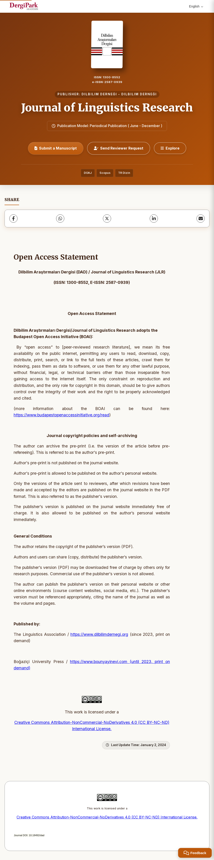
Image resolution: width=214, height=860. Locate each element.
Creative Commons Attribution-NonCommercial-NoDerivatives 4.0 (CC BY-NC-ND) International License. (107, 817)
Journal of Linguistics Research (107, 107)
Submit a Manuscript (56, 148)
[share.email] (201, 218)
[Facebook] (13, 218)
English (196, 6)
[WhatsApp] (60, 218)
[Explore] (170, 148)
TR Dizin (124, 172)
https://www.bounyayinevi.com (98, 661)
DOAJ (88, 172)
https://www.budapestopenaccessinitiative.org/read (61, 415)
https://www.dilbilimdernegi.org (99, 634)
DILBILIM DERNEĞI (99, 94)
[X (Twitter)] (107, 218)
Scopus (105, 172)
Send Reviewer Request (118, 148)
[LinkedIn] (154, 218)
